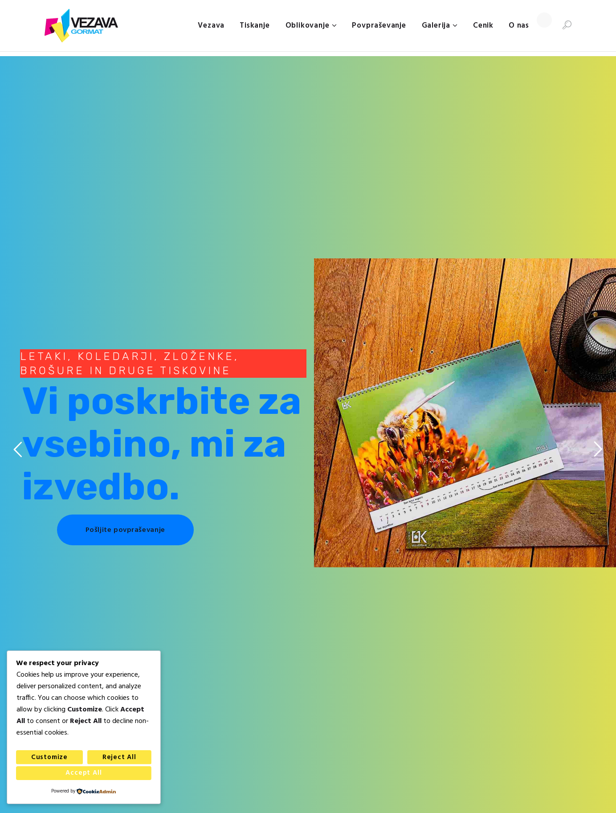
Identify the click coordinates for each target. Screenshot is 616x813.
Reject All (119, 757)
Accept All (83, 773)
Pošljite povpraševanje (125, 530)
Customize (49, 757)
